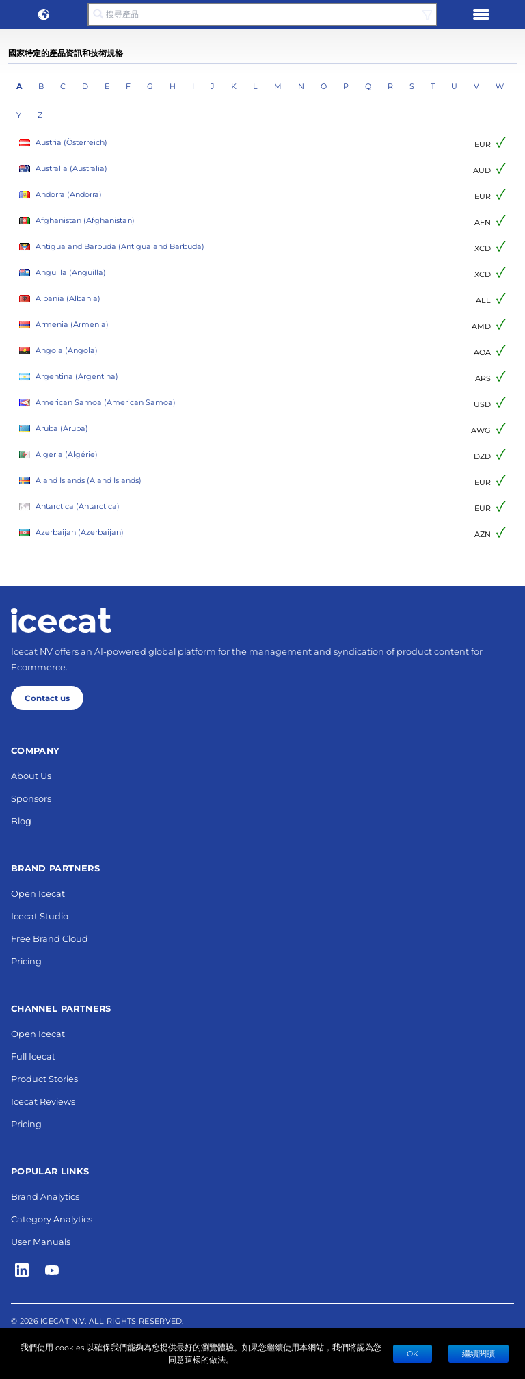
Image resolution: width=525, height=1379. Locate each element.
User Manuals (40, 1241)
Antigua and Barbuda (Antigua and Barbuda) (111, 246)
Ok (412, 1353)
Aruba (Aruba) (53, 428)
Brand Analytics (45, 1196)
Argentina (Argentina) (68, 376)
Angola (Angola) (58, 350)
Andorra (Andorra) (60, 194)
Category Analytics (51, 1218)
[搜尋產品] (262, 14)
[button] (44, 14)
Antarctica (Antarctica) (69, 506)
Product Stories (44, 1078)
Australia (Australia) (63, 168)
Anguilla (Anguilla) (62, 272)
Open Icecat (38, 893)
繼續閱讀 (478, 1353)
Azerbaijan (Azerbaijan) (71, 532)
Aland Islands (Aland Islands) (80, 480)
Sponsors (31, 797)
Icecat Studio (39, 915)
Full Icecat (33, 1055)
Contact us (47, 698)
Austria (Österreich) (63, 142)
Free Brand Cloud (49, 938)
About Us (31, 775)
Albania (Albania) (59, 298)
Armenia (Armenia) (64, 324)
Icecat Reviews (43, 1100)
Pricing (26, 960)
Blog (21, 820)
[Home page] (61, 620)
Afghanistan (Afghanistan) (77, 220)
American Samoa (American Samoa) (97, 402)
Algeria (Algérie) (58, 454)
